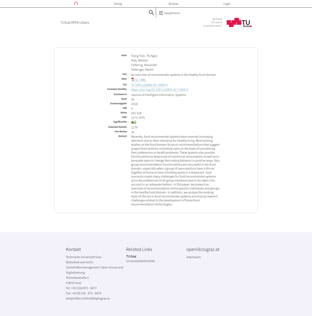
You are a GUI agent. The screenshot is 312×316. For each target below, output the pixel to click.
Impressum (193, 257)
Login (227, 4)
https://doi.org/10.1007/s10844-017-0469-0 (159, 90)
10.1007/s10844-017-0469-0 (149, 85)
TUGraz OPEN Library (74, 22)
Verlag (118, 4)
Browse (173, 4)
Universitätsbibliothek (140, 261)
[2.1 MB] (138, 80)
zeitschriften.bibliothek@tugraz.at (88, 298)
